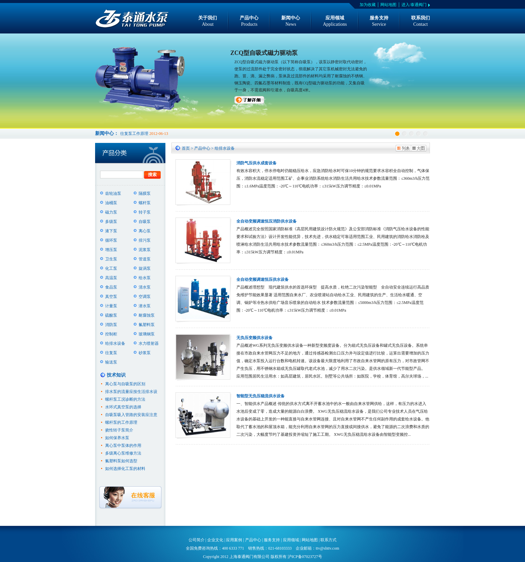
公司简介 (197, 540)
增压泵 (111, 249)
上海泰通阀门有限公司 (249, 556)
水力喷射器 (149, 343)
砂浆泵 (145, 352)
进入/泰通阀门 (414, 4)
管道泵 (145, 259)
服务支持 (379, 21)
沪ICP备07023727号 (305, 556)
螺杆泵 (145, 202)
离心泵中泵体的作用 (123, 445)
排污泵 (145, 240)
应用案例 (234, 540)
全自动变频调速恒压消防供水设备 (266, 221)
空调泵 (145, 296)
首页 (186, 148)
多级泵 (111, 221)
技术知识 (116, 375)
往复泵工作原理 (134, 133)
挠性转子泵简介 (119, 430)
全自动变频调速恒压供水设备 (262, 279)
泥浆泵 (145, 249)
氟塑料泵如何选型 (121, 461)
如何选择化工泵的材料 (125, 468)
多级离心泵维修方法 (123, 453)
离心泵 (145, 231)
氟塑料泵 (147, 324)
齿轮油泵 (113, 193)
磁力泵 (111, 212)
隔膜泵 (145, 193)
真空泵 (111, 296)
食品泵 (111, 287)
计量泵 (111, 306)
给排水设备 (115, 343)
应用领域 (335, 21)
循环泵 (111, 240)
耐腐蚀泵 (147, 315)
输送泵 (111, 362)
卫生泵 (111, 259)
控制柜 (111, 334)
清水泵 (145, 287)
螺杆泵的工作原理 (121, 422)
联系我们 (420, 21)
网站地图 (388, 4)
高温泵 (111, 277)
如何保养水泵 (117, 437)
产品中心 (249, 21)
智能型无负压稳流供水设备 (260, 396)
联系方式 (328, 540)
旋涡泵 (145, 268)
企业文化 (215, 540)
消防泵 (111, 324)
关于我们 (207, 21)
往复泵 (111, 352)
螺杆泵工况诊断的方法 (125, 399)
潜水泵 (145, 306)
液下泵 (111, 231)
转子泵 (145, 212)
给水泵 (145, 277)
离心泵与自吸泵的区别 (125, 384)
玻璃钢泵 (147, 334)
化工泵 (111, 268)
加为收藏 (368, 4)
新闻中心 (290, 21)
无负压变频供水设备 (254, 337)
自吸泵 (145, 221)
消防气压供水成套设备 (256, 163)
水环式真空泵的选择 (123, 407)
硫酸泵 (111, 315)
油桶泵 (111, 202)
